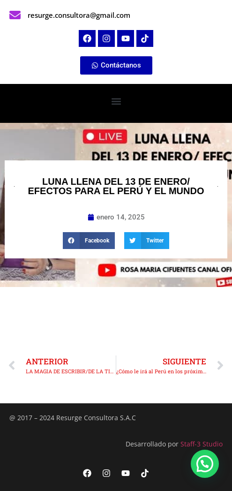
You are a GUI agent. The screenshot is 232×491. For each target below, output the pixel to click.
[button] (116, 101)
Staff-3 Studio (201, 443)
